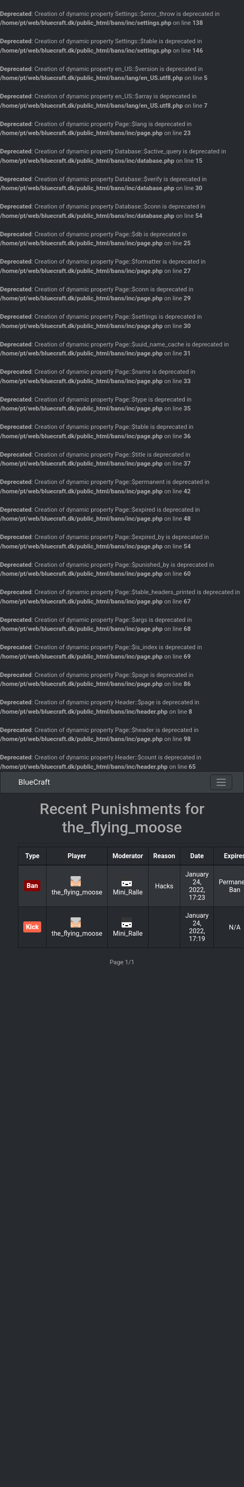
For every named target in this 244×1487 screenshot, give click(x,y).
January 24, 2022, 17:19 (197, 927)
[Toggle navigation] (221, 782)
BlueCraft (34, 782)
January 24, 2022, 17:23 (197, 885)
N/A (234, 927)
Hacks (164, 886)
